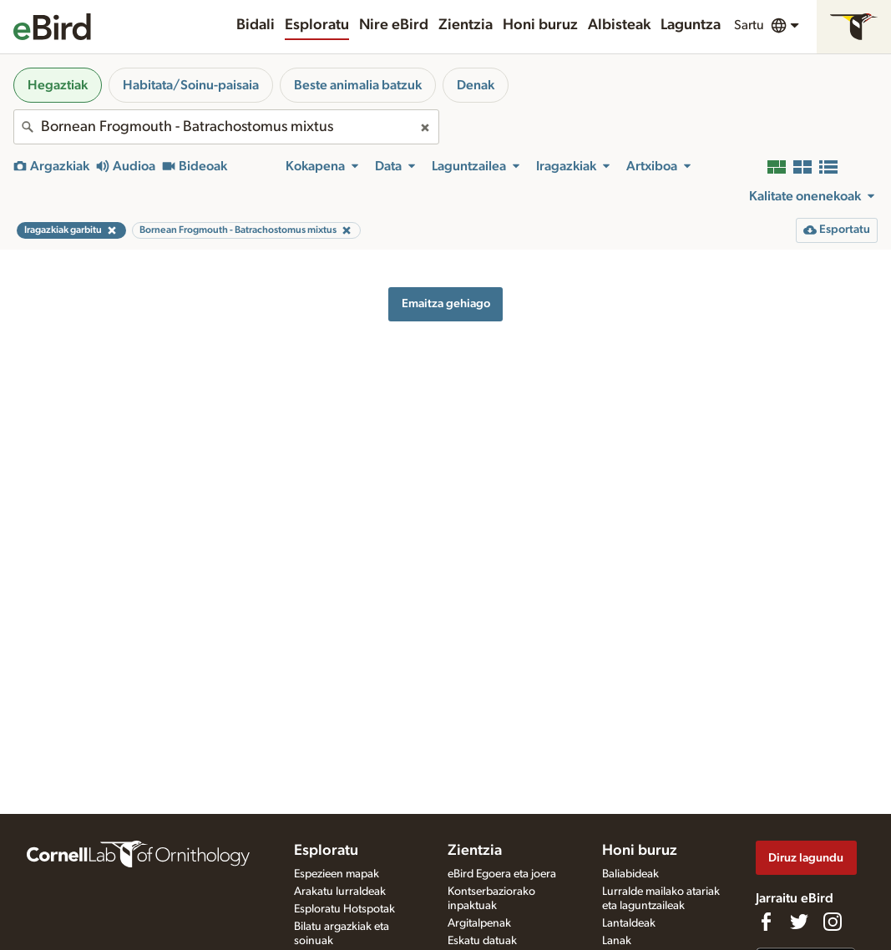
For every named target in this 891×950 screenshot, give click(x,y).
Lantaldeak (629, 923)
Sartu (749, 25)
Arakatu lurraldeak (340, 891)
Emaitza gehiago (446, 303)
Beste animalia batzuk (358, 85)
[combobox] (226, 127)
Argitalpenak (479, 923)
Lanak (616, 941)
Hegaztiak (58, 85)
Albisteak (619, 25)
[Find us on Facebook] (766, 922)
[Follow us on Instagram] (833, 922)
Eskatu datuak (482, 941)
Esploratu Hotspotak (344, 909)
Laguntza (691, 25)
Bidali (255, 25)
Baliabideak (630, 874)
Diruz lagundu (805, 857)
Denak (475, 85)
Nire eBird (393, 25)
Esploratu (317, 25)
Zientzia (465, 25)
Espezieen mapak (336, 874)
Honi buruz (540, 25)
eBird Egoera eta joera (502, 874)
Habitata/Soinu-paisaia (191, 85)
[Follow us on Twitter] (799, 922)
